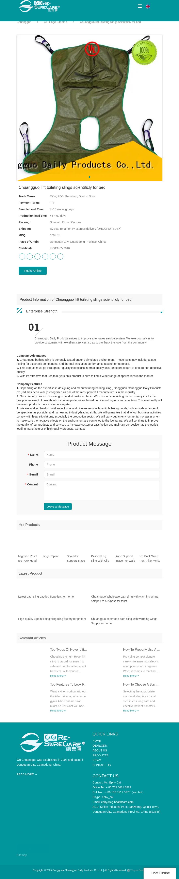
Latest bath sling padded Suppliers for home (46, 598)
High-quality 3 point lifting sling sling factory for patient (52, 620)
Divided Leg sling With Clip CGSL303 (100, 560)
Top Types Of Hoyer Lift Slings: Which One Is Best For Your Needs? (68, 651)
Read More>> (58, 677)
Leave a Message (58, 506)
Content (31, 484)
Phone (33, 464)
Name (33, 454)
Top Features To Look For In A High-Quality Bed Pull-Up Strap (68, 686)
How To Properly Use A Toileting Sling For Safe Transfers (141, 651)
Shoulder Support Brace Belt (76, 560)
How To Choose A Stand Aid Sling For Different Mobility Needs (141, 686)
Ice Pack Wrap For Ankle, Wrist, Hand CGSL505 (150, 560)
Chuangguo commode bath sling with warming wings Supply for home (124, 623)
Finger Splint (51, 557)
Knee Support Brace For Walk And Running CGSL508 (125, 560)
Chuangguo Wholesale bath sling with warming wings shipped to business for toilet (124, 600)
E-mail (32, 474)
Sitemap (22, 855)
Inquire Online (33, 270)
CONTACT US (32, 847)
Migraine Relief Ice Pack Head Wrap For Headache (27, 560)
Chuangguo (24, 22)
